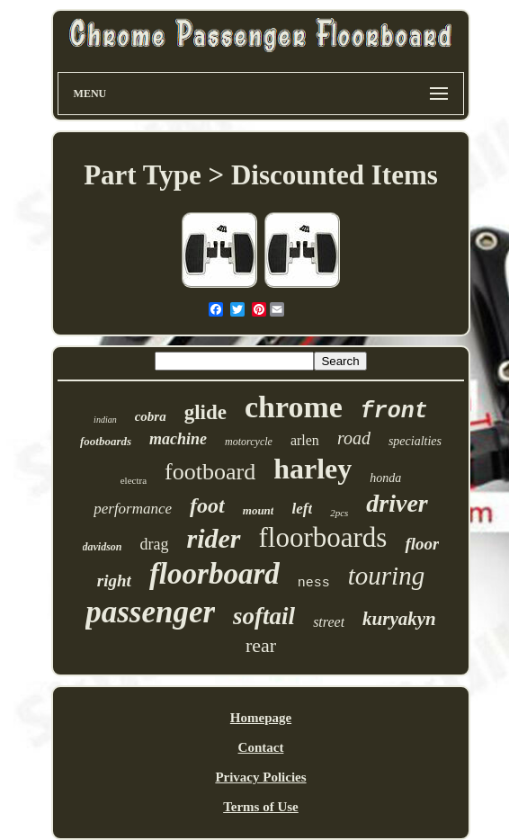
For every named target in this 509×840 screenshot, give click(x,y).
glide (205, 412)
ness (314, 583)
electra (134, 480)
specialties (415, 441)
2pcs (339, 512)
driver (396, 503)
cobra (150, 416)
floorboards (323, 537)
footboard (210, 472)
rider (214, 538)
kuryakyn (399, 619)
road (354, 438)
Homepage (260, 717)
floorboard (214, 574)
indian (105, 419)
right (114, 580)
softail (264, 616)
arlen (304, 440)
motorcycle (248, 441)
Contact (261, 747)
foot (207, 505)
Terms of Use (261, 807)
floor (422, 543)
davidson (102, 547)
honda (385, 478)
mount (258, 510)
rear (261, 645)
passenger (150, 612)
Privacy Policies (260, 777)
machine (178, 439)
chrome (294, 407)
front (394, 411)
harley (312, 468)
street (328, 622)
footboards (105, 441)
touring (386, 575)
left (301, 508)
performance (133, 508)
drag (154, 544)
